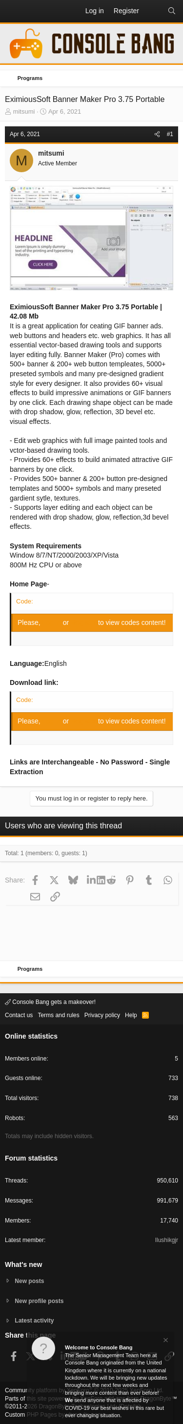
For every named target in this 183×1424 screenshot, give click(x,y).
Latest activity (34, 1320)
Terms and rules (58, 1015)
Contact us (19, 1015)
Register (84, 622)
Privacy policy (102, 1015)
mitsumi (24, 111)
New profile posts (39, 1301)
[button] (12, 11)
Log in (52, 622)
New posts (29, 1281)
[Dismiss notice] (165, 1341)
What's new (23, 1264)
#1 (170, 134)
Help (131, 1015)
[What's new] (153, 11)
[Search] (172, 11)
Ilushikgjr (166, 1240)
